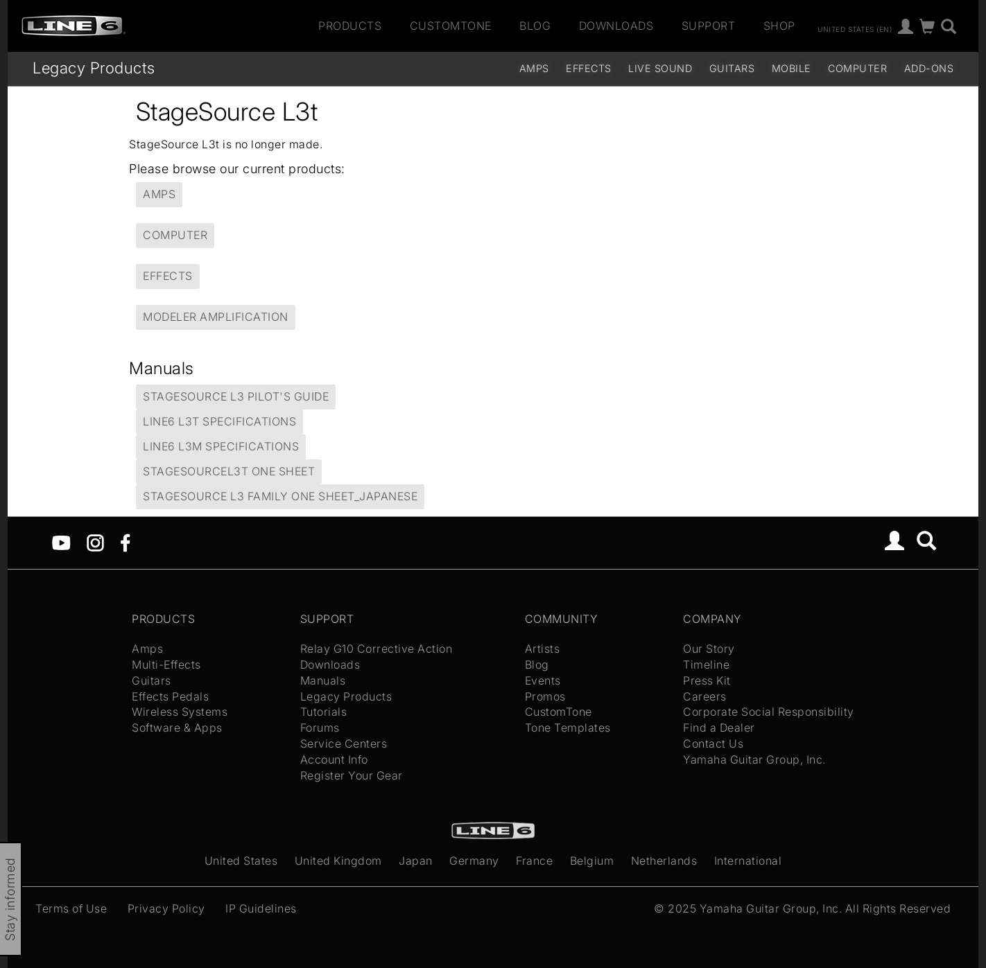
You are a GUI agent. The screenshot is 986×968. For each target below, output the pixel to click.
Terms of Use (71, 908)
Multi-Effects (166, 664)
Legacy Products (94, 67)
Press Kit (707, 680)
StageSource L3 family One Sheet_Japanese (280, 496)
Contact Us (713, 743)
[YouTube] (61, 542)
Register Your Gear (351, 775)
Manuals (323, 680)
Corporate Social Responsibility (768, 712)
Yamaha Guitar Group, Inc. (754, 759)
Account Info (334, 759)
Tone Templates (568, 727)
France (534, 861)
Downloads (616, 26)
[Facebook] (125, 542)
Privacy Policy (166, 908)
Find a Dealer (719, 727)
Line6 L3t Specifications (219, 421)
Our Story (709, 648)
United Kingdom (338, 861)
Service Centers (344, 743)
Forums (320, 727)
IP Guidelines (261, 908)
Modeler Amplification (215, 317)
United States (241, 861)
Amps (534, 68)
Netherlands (664, 861)
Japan (416, 861)
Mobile (791, 68)
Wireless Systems (179, 712)
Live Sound (660, 68)
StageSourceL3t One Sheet (229, 471)
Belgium (592, 861)
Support (709, 26)
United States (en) (855, 28)
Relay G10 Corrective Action (376, 648)
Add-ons (929, 68)
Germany (474, 861)
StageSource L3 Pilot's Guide (236, 396)
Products (349, 26)
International (748, 861)
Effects (589, 68)
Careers (705, 696)
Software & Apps (177, 727)
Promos (545, 696)
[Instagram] (95, 542)
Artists (542, 648)
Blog (535, 26)
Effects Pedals (170, 696)
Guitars (732, 68)
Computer (857, 68)
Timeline (706, 664)
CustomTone (451, 26)
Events (543, 680)
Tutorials (323, 712)
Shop (779, 26)
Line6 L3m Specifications (221, 446)
